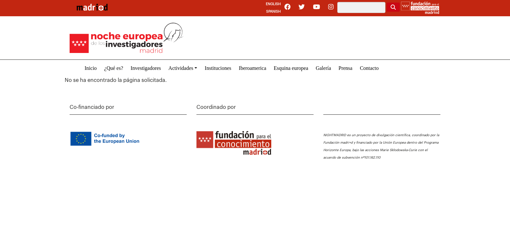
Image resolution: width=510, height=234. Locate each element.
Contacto (369, 68)
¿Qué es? (113, 68)
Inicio (91, 68)
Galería (323, 68)
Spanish (273, 11)
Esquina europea (291, 68)
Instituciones (218, 68)
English (273, 4)
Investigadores (146, 68)
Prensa (346, 68)
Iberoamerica (252, 68)
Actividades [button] (180, 68)
